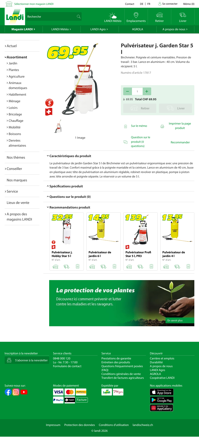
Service (12, 191)
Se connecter (169, 3)
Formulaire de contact (67, 366)
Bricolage (15, 114)
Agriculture (17, 76)
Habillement (17, 94)
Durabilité (156, 362)
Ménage (14, 101)
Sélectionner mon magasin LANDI (34, 4)
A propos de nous (173, 29)
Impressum (53, 425)
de (141, 4)
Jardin (13, 63)
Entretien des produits (115, 362)
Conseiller (14, 168)
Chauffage (16, 120)
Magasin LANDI (22, 29)
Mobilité (15, 127)
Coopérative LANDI (162, 378)
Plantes (14, 69)
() (188, 4)
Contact (129, 4)
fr (148, 4)
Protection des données (79, 425)
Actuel (12, 45)
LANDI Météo (60, 29)
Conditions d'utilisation (114, 425)
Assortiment (17, 57)
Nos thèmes (16, 157)
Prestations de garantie (116, 358)
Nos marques (17, 180)
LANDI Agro (98, 29)
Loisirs (13, 107)
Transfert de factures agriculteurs (122, 378)
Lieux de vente (18, 202)
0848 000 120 (61, 358)
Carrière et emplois (162, 358)
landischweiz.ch (143, 425)
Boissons (15, 134)
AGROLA (137, 29)
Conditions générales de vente (121, 374)
